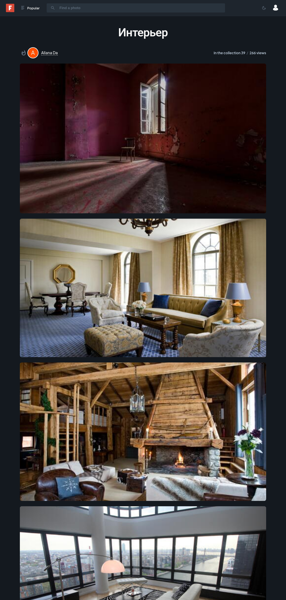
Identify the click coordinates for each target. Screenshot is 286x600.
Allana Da (49, 52)
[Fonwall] (10, 11)
